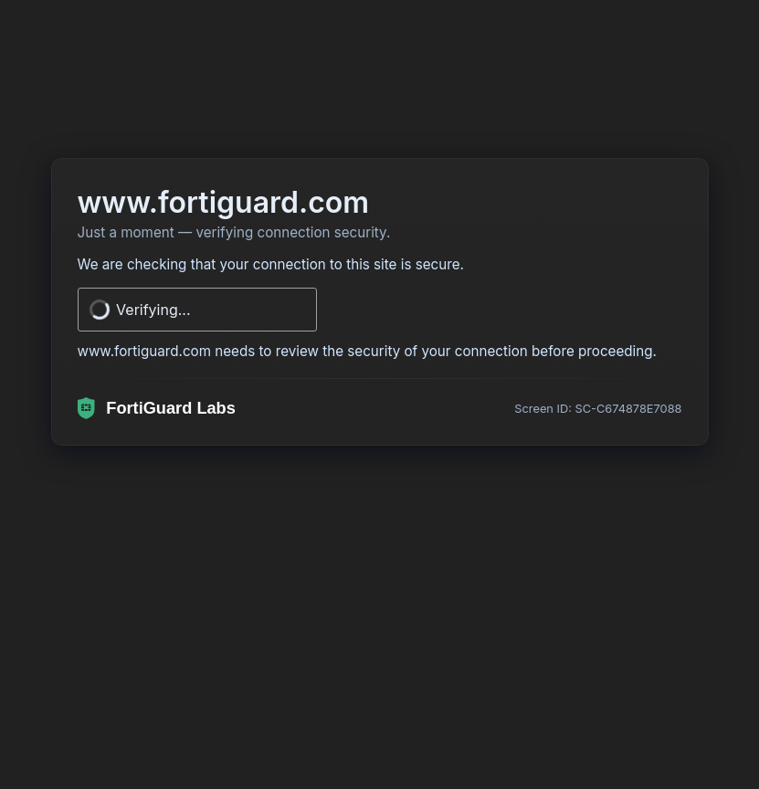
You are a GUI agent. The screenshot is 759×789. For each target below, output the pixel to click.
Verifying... (153, 309)
